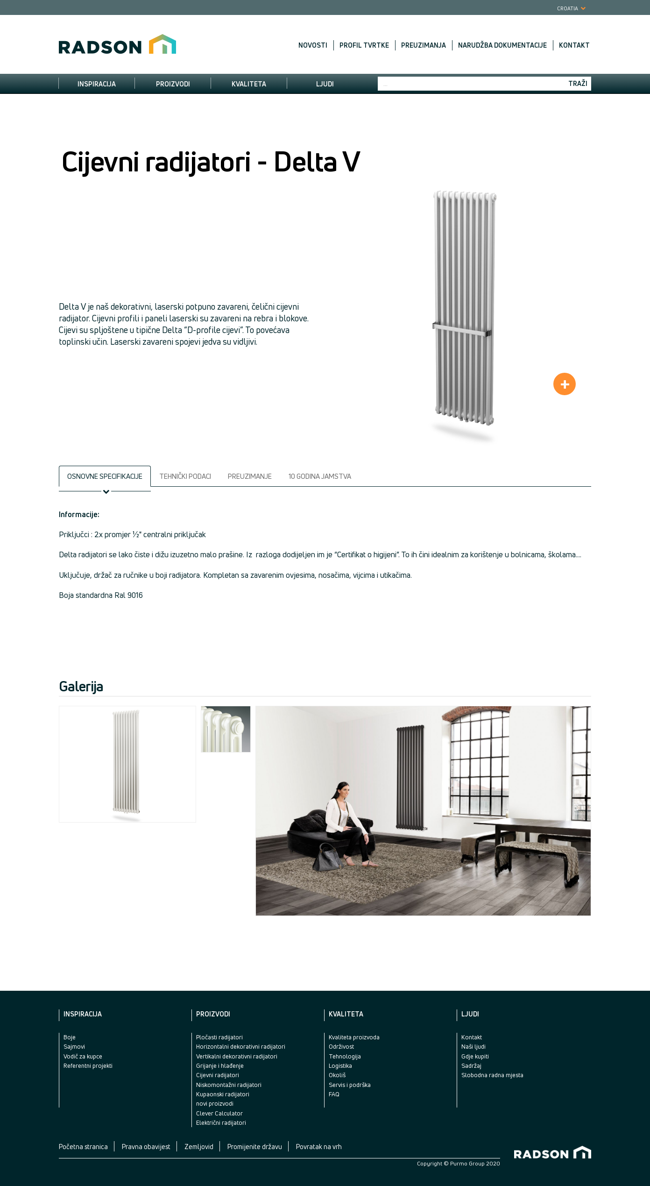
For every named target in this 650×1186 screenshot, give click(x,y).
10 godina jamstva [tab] (320, 476)
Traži (577, 83)
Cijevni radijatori (217, 1075)
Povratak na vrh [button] (319, 1146)
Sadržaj (471, 1065)
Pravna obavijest (146, 1146)
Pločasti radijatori (219, 1037)
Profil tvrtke (364, 45)
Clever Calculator (219, 1113)
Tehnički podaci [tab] (185, 476)
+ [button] (565, 384)
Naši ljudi (473, 1046)
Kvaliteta (249, 83)
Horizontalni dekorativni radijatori (240, 1046)
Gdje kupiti (475, 1056)
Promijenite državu (254, 1146)
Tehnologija (345, 1056)
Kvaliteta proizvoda (354, 1037)
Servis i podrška (350, 1084)
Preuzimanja (423, 45)
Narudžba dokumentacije (502, 45)
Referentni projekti (88, 1065)
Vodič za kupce (83, 1056)
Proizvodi (173, 83)
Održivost (341, 1046)
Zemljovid (198, 1146)
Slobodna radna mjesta (492, 1075)
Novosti (312, 45)
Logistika (340, 1065)
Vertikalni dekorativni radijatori (236, 1056)
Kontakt (574, 45)
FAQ (334, 1094)
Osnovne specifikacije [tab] (104, 476)
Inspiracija (97, 83)
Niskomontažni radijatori (228, 1084)
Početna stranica (83, 1146)
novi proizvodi (214, 1103)
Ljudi (325, 83)
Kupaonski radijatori (222, 1094)
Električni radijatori (221, 1122)
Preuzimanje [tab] (250, 476)
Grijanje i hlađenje (220, 1065)
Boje (70, 1037)
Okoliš (337, 1075)
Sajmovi (74, 1046)
